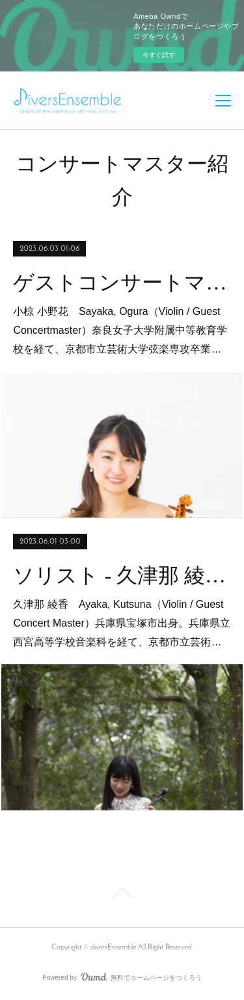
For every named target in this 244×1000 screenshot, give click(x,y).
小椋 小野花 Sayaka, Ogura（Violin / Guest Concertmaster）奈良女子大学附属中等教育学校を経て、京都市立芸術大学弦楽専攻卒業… (120, 330)
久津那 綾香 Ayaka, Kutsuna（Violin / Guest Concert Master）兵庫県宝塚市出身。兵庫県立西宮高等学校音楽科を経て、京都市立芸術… (121, 623)
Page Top (122, 895)
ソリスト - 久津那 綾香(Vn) (121, 575)
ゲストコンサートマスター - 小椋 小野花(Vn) (121, 282)
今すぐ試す (158, 54)
